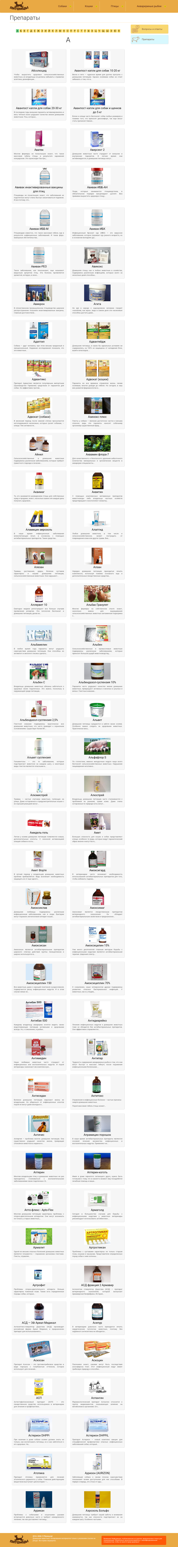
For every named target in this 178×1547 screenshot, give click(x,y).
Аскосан (39, 1360)
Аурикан (39, 1510)
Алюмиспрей (39, 795)
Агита (97, 304)
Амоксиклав (39, 907)
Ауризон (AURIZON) (97, 1473)
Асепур (97, 1322)
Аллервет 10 (39, 604)
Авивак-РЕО (39, 266)
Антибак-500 (39, 1020)
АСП (39, 1398)
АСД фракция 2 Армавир (97, 1285)
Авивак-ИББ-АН (97, 187)
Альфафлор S (97, 757)
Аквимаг (39, 492)
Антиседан (39, 1095)
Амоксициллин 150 (38, 983)
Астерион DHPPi (38, 1435)
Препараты (148, 39)
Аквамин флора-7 (97, 454)
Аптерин (39, 1172)
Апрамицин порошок (97, 1134)
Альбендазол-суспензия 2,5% (39, 720)
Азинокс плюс (97, 416)
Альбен (97, 644)
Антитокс (97, 1095)
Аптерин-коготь (97, 1172)
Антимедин (39, 1058)
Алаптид (97, 529)
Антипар (97, 1058)
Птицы (115, 6)
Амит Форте (39, 870)
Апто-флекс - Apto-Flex (38, 1210)
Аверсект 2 (97, 149)
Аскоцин (97, 1360)
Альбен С (39, 682)
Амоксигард (97, 870)
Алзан (97, 567)
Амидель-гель (39, 832)
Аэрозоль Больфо (97, 1510)
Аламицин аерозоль (39, 529)
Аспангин (97, 1398)
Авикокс (97, 266)
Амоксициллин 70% (97, 983)
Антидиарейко (97, 1020)
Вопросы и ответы (152, 29)
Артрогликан (97, 1247)
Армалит (39, 1247)
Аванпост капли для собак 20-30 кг (39, 108)
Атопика (39, 1473)
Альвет (97, 720)
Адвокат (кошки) (97, 379)
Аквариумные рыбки (149, 6)
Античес (39, 1134)
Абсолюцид (38, 70)
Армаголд (97, 1210)
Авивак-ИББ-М (38, 228)
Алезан (39, 567)
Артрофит (39, 1285)
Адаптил (38, 341)
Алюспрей (97, 795)
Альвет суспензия (39, 757)
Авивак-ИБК (97, 228)
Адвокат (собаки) (39, 416)
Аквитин (97, 492)
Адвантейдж (97, 341)
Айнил (39, 454)
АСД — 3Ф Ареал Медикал (39, 1322)
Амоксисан (39, 945)
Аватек (38, 149)
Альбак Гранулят (97, 604)
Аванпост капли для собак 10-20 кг (97, 70)
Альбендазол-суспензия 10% (97, 682)
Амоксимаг (97, 907)
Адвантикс (39, 379)
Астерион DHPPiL (97, 1435)
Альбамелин (39, 644)
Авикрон (38, 304)
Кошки (89, 6)
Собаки (62, 6)
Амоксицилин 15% (97, 945)
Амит (97, 832)
